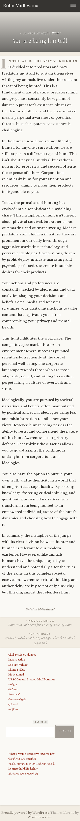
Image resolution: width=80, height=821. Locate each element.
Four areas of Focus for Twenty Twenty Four (40, 623)
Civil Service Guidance (22, 654)
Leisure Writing (18, 664)
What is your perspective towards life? (31, 753)
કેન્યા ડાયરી (14, 694)
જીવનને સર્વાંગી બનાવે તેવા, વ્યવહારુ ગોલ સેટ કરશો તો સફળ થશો (40, 638)
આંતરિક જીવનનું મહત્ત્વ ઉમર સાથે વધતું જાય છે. (31, 763)
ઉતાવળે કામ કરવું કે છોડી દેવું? (22, 758)
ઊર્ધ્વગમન (13, 689)
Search (65, 731)
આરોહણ (12, 684)
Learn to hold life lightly (23, 768)
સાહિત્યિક (13, 709)
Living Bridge (16, 669)
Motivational (46, 609)
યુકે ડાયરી (13, 704)
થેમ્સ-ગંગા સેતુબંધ (17, 699)
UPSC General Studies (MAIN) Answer (31, 679)
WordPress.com (40, 817)
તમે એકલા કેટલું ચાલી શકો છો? (23, 773)
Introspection (16, 659)
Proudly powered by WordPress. (25, 812)
